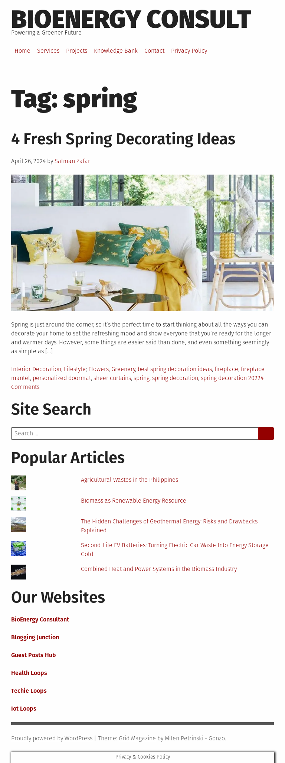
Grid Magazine (137, 738)
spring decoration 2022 (231, 378)
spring (142, 378)
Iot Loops (23, 708)
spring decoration (175, 378)
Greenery (123, 369)
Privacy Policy (189, 50)
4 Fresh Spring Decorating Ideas (123, 139)
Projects (76, 50)
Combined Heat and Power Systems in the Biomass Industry (159, 568)
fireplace (226, 369)
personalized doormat (62, 378)
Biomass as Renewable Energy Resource (133, 500)
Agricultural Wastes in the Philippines (129, 479)
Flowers (98, 369)
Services (48, 50)
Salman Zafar (72, 161)
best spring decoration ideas (175, 369)
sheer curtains (112, 378)
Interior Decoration (36, 369)
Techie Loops (29, 690)
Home (22, 50)
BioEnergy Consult (131, 19)
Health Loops (29, 672)
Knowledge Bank (116, 50)
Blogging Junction (35, 637)
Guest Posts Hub (33, 655)
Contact (154, 50)
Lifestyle (75, 369)
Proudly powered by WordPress (51, 738)
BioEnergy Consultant (40, 619)
